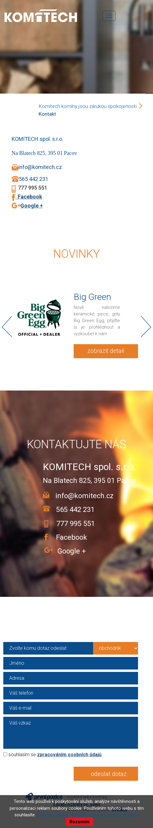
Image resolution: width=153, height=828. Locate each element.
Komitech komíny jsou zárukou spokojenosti (88, 106)
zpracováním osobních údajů (69, 754)
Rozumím (79, 821)
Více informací (52, 815)
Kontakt (47, 114)
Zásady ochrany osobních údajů (105, 815)
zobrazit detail (105, 350)
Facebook (28, 196)
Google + (31, 205)
